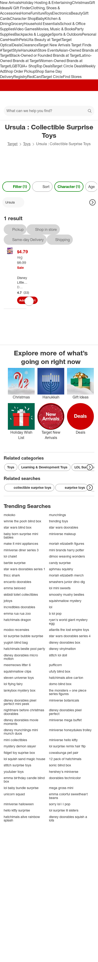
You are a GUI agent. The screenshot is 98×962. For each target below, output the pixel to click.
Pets (23, 39)
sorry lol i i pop (59, 804)
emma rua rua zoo (17, 613)
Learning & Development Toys (44, 467)
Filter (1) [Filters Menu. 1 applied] (16, 186)
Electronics (61, 13)
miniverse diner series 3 (21, 550)
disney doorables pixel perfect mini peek (20, 702)
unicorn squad (14, 794)
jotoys (8, 600)
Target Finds (81, 45)
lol (50, 607)
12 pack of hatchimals (65, 759)
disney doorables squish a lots (68, 818)
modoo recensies (16, 629)
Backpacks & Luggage (33, 34)
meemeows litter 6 (17, 665)
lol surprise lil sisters (63, 810)
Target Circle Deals (67, 66)
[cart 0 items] (88, 98)
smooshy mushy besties (66, 594)
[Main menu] (10, 98)
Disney (20, 287)
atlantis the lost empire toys (69, 629)
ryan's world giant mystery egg (68, 621)
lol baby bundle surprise (21, 788)
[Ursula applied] (13, 202)
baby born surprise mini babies (21, 535)
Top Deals (44, 66)
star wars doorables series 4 (70, 636)
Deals (16, 45)
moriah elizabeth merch (66, 575)
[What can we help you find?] (49, 111)
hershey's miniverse (63, 771)
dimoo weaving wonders (67, 556)
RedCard (34, 76)
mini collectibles (15, 740)
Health (13, 39)
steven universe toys (19, 677)
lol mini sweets (59, 588)
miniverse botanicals (64, 700)
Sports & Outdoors (67, 34)
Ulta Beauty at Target (44, 39)
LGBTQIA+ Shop (23, 66)
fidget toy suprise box (19, 752)
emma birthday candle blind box (24, 779)
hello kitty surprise (17, 810)
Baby (40, 18)
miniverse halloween (19, 804)
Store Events (48, 50)
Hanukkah (29, 50)
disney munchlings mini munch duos (21, 731)
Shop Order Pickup (19, 71)
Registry (20, 76)
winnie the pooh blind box (22, 521)
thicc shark (12, 575)
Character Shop (23, 18)
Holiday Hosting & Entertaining (46, 2)
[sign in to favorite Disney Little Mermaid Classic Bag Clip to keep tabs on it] (29, 301)
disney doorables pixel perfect (65, 711)
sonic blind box (60, 765)
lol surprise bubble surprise (23, 636)
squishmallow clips (17, 671)
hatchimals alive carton (66, 677)
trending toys (58, 521)
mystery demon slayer (20, 746)
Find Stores (72, 76)
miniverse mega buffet (65, 720)
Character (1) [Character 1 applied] (69, 186)
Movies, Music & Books (56, 29)
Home (25, 13)
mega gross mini (61, 788)
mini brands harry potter (66, 550)
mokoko (9, 515)
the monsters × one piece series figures (67, 692)
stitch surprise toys (17, 765)
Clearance (29, 45)
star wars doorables (63, 527)
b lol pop (55, 613)
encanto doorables (17, 581)
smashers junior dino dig (67, 581)
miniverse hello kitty (63, 740)
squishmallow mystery (65, 600)
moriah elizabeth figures (66, 543)
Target (12, 143)
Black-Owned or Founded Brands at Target (45, 55)
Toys (48, 13)
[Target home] (49, 98)
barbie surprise (15, 562)
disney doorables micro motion (21, 657)
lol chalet (10, 556)
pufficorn (55, 665)
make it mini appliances (21, 543)
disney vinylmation (62, 648)
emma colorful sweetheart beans (68, 795)
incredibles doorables (19, 607)
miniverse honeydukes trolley (70, 730)
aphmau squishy (61, 569)
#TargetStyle (10, 50)
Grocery (17, 23)
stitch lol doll (58, 655)
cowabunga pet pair (63, 752)
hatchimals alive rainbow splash (22, 818)
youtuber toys (14, 771)
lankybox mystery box (19, 690)
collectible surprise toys (29, 487)
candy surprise (60, 562)
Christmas (80, 2)
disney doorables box (64, 642)
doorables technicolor (65, 778)
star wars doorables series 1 (24, 569)
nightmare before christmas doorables (24, 711)
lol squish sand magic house (24, 759)
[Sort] (42, 187)
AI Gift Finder (20, 8)
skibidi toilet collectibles (21, 594)
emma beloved (14, 588)
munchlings (57, 515)
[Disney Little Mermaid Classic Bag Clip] (23, 280)
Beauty (77, 13)
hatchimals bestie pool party (24, 648)
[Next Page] (92, 202)
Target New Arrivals (54, 45)
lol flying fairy (13, 684)
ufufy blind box (59, 671)
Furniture (38, 13)
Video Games (25, 29)
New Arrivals (10, 2)
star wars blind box (17, 527)
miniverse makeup (62, 534)
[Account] (76, 98)
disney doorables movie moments (21, 721)
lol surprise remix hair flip (67, 746)
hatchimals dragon (17, 619)
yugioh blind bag (16, 642)
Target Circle (52, 76)
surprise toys (71, 487)
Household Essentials (42, 23)
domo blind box (60, 684)
